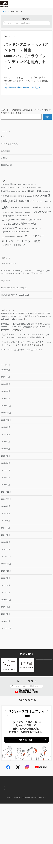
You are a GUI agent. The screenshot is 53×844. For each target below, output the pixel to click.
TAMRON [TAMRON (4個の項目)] (47, 201)
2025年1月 (5, 485)
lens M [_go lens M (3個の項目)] (46, 207)
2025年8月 (5, 434)
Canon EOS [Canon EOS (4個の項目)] (22, 184)
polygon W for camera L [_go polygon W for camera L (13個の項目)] (15, 216)
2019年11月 (6, 628)
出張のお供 (5, 281)
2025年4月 (5, 463)
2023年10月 (6, 571)
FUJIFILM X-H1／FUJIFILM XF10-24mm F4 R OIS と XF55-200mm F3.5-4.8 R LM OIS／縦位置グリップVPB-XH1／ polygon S (26, 316)
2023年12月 (6, 556)
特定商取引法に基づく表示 (16, 826)
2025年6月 (5, 449)
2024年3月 (5, 535)
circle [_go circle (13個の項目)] (36, 207)
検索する (26, 19)
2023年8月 (5, 585)
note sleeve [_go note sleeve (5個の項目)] (16, 212)
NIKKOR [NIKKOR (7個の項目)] (30, 191)
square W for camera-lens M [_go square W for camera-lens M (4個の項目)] (30, 228)
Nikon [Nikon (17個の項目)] (39, 191)
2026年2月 (5, 391)
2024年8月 (5, 506)
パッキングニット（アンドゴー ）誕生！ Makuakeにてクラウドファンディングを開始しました (26, 56)
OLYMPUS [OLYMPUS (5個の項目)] (5, 196)
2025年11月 (6, 413)
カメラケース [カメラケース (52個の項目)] (10, 241)
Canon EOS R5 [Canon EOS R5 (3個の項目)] (32, 184)
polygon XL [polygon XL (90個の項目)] (9, 201)
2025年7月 (5, 442)
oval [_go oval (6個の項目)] (27, 212)
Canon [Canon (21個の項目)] (13, 184)
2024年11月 (6, 499)
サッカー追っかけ (8, 263)
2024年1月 (5, 549)
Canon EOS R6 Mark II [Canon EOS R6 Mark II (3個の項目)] (8, 187)
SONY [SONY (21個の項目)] (30, 201)
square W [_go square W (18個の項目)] (9, 228)
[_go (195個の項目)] (4, 207)
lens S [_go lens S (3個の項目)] (5, 212)
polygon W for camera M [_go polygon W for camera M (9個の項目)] (14, 219)
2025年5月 (5, 456)
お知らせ (5, 158)
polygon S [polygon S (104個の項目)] (42, 195)
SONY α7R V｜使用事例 (12, 350)
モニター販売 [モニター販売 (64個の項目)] (30, 241)
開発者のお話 (6, 165)
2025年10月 (6, 420)
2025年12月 (6, 406)
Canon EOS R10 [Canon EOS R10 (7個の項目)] (23, 187)
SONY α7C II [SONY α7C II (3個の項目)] (39, 201)
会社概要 (8, 797)
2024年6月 (5, 513)
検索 (47, 117)
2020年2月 (5, 614)
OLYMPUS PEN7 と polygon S (15, 295)
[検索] (5, 23)
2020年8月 (5, 607)
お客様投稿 (5, 151)
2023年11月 (6, 564)
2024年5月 (5, 521)
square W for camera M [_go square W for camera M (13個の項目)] (15, 232)
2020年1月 (5, 621)
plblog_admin (17, 319)
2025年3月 (5, 470)
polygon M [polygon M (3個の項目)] (30, 196)
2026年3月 (5, 384)
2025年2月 (5, 477)
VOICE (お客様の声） (10, 144)
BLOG (3, 136)
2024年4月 (5, 528)
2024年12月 (6, 492)
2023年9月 (5, 578)
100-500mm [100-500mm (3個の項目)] (5, 184)
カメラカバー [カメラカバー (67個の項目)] (34, 236)
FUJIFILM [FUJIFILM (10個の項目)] (5, 191)
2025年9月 (5, 427)
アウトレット (44, 670)
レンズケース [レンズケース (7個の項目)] (19, 245)
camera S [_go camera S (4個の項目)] (25, 207)
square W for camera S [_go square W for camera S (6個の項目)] (12, 236)
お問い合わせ (10, 807)
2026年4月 (5, 377)
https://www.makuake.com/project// (22, 87)
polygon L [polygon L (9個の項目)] (22, 196)
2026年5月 (5, 370)
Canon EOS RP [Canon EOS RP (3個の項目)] (36, 187)
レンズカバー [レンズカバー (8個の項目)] (7, 245)
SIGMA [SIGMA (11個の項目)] (22, 201)
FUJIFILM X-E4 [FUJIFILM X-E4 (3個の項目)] (16, 191)
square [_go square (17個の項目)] (35, 219)
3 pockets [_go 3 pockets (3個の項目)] (14, 207)
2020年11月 (6, 600)
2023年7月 (5, 592)
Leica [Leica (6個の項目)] (24, 191)
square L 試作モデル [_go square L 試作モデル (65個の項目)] (19, 223)
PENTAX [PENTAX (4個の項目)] (13, 196)
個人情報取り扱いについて (16, 816)
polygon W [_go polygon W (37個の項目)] (41, 212)
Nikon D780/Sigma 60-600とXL (14, 288)
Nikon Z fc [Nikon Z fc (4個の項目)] (46, 191)
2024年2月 (5, 542)
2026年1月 (5, 398)
